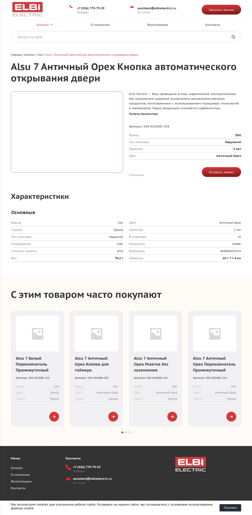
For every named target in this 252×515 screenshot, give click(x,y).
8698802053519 (230, 251)
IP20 (120, 251)
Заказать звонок (221, 10)
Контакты (213, 25)
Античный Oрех (230, 223)
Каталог (43, 25)
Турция (118, 230)
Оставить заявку (221, 172)
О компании (100, 25)
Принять (230, 508)
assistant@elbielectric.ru (156, 8)
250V (120, 244)
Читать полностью (143, 114)
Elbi (120, 223)
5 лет (237, 230)
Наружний (116, 237)
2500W (236, 244)
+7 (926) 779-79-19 (91, 8)
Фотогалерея (157, 25)
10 (239, 237)
